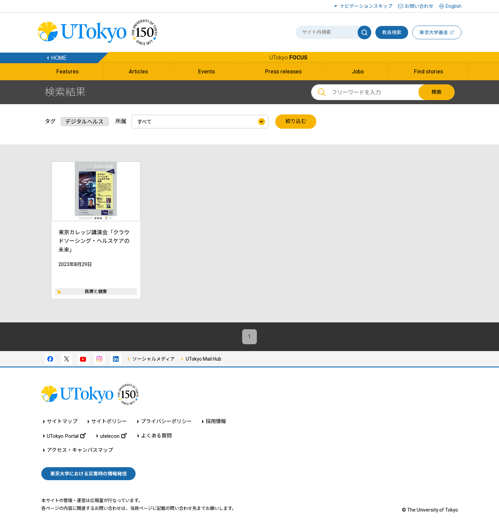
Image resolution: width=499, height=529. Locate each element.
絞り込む (296, 122)
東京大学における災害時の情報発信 (88, 473)
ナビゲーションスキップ (366, 6)
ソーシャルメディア (153, 359)
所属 (120, 121)
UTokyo (288, 57)
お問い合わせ (419, 6)
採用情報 (216, 421)
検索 (436, 92)
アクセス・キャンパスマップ (80, 450)
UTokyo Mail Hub (203, 359)
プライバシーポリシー (166, 421)
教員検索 (391, 32)
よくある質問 (156, 435)
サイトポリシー (109, 421)
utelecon (113, 436)
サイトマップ (62, 421)
